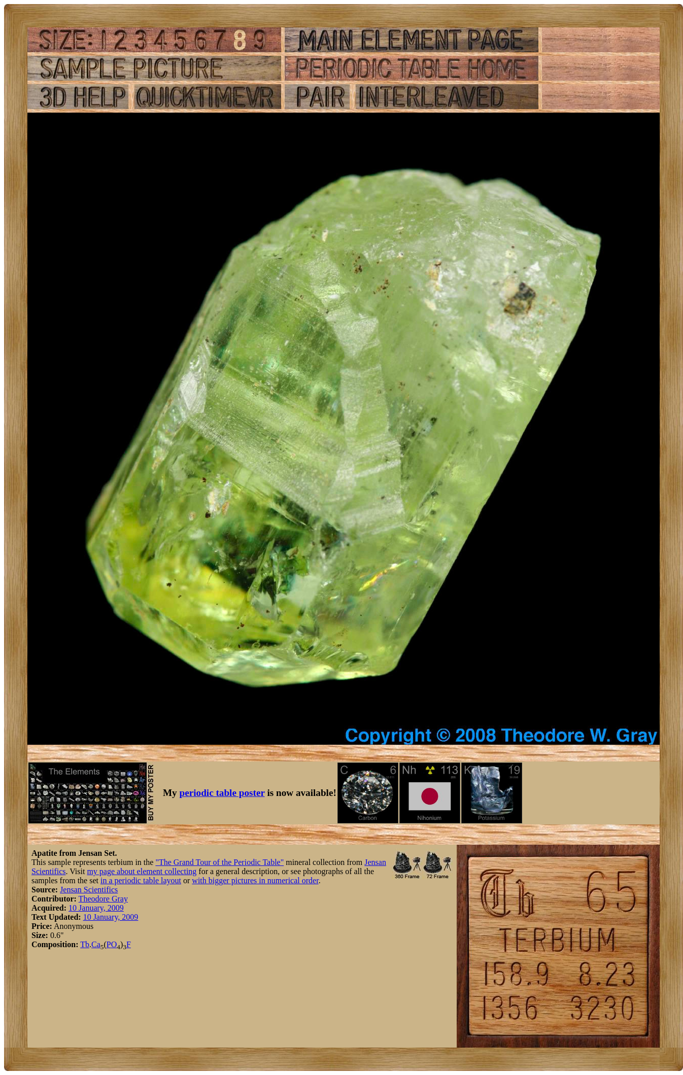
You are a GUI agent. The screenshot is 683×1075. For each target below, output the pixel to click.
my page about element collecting (141, 871)
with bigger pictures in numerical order (255, 880)
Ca (95, 944)
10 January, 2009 (96, 908)
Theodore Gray (103, 898)
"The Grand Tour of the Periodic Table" (219, 862)
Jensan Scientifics (89, 889)
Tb (84, 944)
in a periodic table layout (140, 880)
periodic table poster (222, 792)
